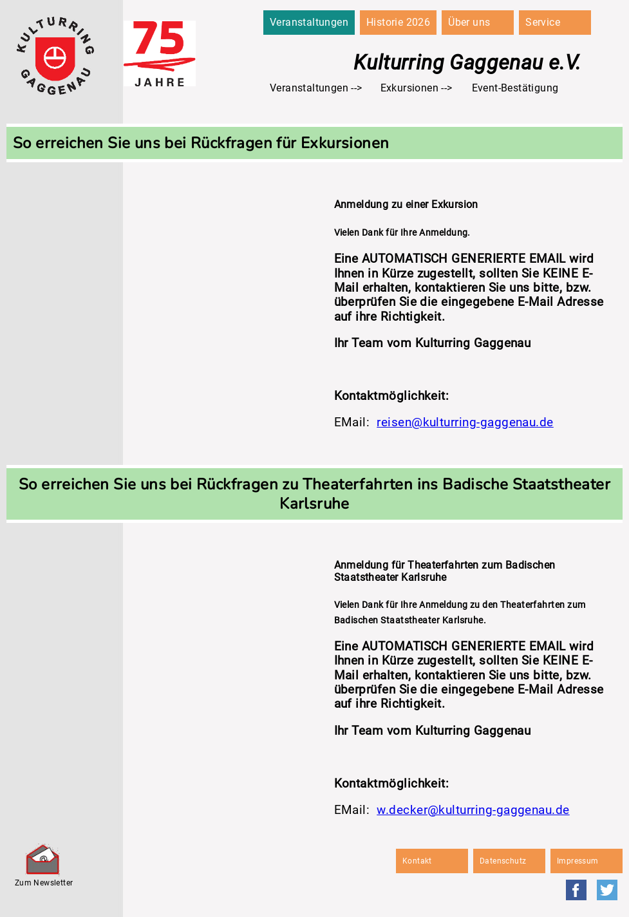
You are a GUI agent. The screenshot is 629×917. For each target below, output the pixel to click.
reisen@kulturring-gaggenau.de (465, 422)
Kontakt (417, 860)
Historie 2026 (398, 22)
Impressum (578, 860)
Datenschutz (503, 860)
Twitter (607, 890)
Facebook (576, 890)
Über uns (469, 22)
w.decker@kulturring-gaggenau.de (473, 810)
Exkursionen (409, 88)
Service (542, 22)
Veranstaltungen (309, 22)
